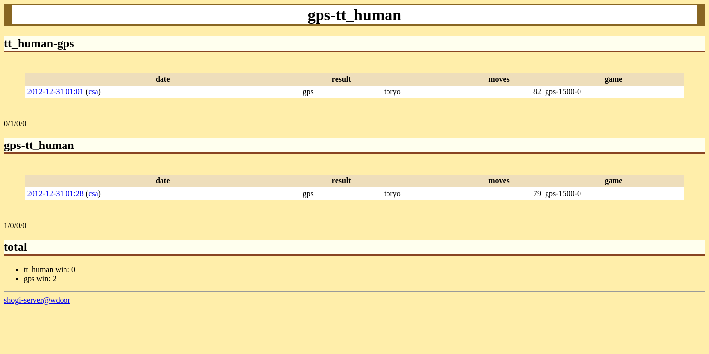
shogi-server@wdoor (37, 300)
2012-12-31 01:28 (55, 193)
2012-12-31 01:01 (55, 92)
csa (93, 92)
